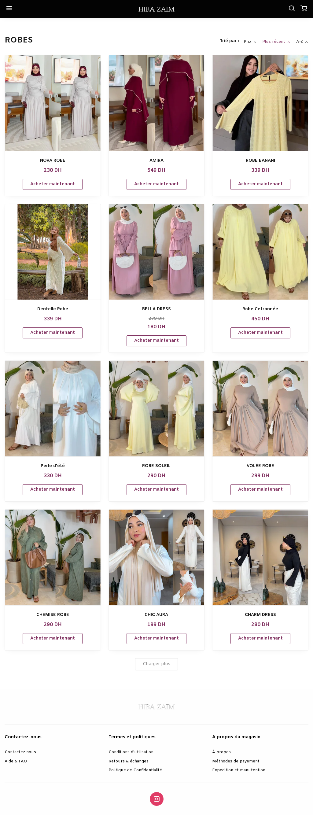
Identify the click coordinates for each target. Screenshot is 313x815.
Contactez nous (20, 752)
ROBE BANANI (260, 161)
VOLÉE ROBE (260, 466)
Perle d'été (53, 466)
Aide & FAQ (16, 761)
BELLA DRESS (156, 309)
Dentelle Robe (52, 309)
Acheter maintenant (52, 184)
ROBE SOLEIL (156, 466)
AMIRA (156, 161)
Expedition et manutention (238, 770)
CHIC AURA (156, 615)
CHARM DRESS (260, 615)
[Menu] (9, 9)
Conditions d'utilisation (131, 752)
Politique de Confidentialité (135, 770)
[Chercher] (291, 9)
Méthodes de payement (236, 761)
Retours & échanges (129, 761)
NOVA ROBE (52, 161)
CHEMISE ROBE (52, 615)
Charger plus (156, 664)
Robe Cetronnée (260, 309)
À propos (221, 752)
